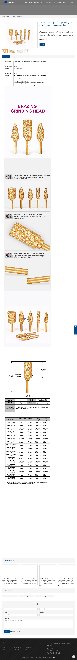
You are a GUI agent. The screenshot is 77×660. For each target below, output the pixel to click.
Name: (5, 607)
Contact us (59, 2)
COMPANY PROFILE (29, 644)
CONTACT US (28, 648)
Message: (6, 618)
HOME (4, 644)
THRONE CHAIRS (17, 648)
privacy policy (18, 631)
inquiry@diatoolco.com (55, 647)
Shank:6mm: (42, 41)
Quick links (5, 642)
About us (31, 2)
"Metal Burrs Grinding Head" (10, 596)
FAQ (26, 649)
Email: (5, 612)
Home (26, 2)
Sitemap (53, 657)
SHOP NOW (65, 2)
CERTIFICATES (28, 646)
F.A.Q (54, 2)
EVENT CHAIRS (17, 644)
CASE (4, 649)
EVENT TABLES (17, 646)
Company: (41, 612)
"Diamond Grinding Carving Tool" (44, 596)
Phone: (41, 607)
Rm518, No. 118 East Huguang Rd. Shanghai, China (60, 643)
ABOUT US (27, 642)
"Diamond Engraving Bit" (26, 596)
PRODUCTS (5, 646)
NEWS (4, 648)
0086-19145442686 (54, 650)
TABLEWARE (16, 649)
